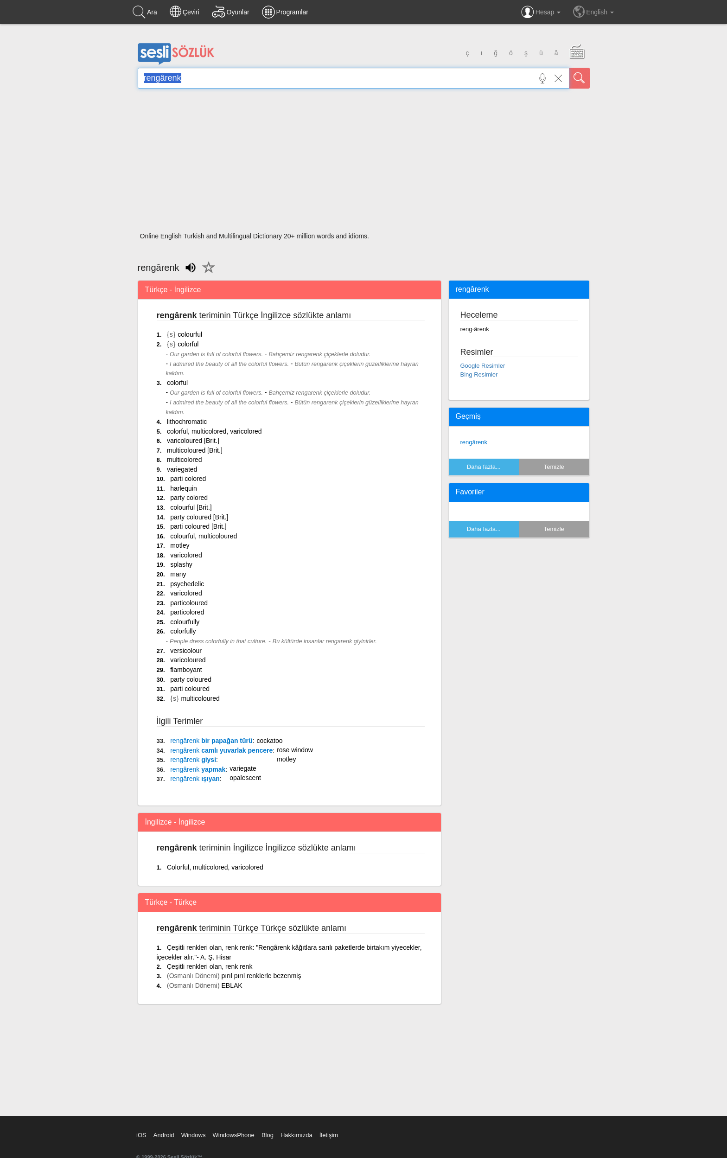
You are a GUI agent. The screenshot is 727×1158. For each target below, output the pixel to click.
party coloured (190, 679)
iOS (141, 1135)
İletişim (328, 1135)
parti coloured (190, 688)
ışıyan (195, 778)
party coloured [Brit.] (199, 517)
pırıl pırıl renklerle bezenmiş (261, 975)
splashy (181, 564)
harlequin (183, 488)
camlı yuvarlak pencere (221, 750)
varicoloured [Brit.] (193, 440)
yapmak (197, 769)
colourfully (184, 622)
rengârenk (474, 442)
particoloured (189, 603)
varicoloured (187, 660)
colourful (190, 334)
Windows (193, 1135)
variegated (182, 469)
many (178, 574)
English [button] (593, 12)
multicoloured (200, 698)
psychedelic (187, 584)
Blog (267, 1135)
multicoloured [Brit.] (195, 450)
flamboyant (186, 669)
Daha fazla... (484, 466)
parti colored (188, 478)
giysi (193, 759)
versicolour (186, 650)
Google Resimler (482, 365)
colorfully (183, 631)
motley (179, 545)
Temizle (554, 466)
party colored (189, 497)
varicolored (186, 555)
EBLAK (231, 985)
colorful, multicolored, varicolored (214, 431)
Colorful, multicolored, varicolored (215, 867)
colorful (188, 344)
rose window (295, 750)
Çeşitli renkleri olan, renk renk (209, 966)
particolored (187, 612)
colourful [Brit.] (190, 507)
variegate (243, 768)
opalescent (245, 777)
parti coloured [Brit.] (198, 526)
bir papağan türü (211, 740)
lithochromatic (187, 421)
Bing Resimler (479, 374)
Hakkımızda (296, 1135)
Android (163, 1135)
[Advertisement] (364, 163)
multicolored (184, 459)
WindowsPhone (233, 1135)
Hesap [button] (541, 12)
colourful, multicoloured (203, 536)
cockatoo (269, 740)
